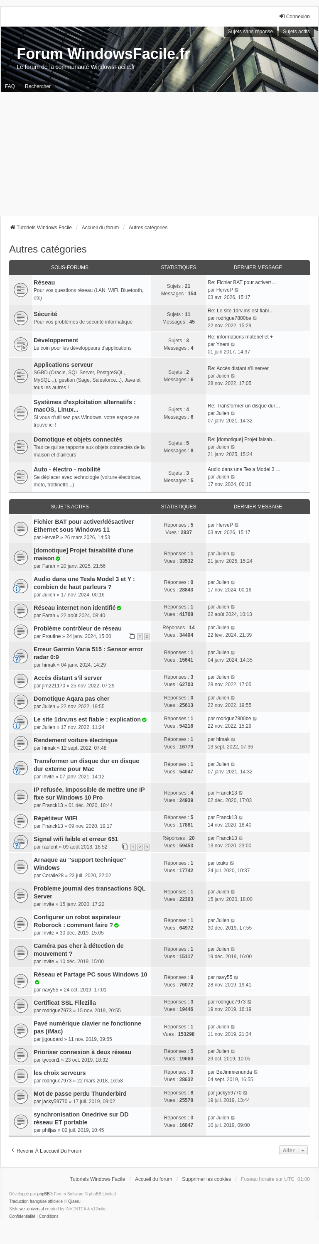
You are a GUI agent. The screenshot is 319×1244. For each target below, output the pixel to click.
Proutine (51, 636)
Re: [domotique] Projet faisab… (242, 439)
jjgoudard (52, 1039)
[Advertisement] (159, 154)
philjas (49, 1130)
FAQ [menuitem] (10, 86)
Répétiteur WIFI (56, 818)
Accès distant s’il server (68, 678)
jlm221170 (53, 686)
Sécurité (45, 314)
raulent (50, 847)
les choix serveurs (60, 1073)
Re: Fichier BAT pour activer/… (242, 282)
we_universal (32, 1209)
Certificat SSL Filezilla (65, 1002)
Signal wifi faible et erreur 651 (76, 839)
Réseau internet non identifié (75, 607)
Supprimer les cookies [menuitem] (206, 1179)
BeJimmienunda (234, 1072)
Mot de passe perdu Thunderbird (80, 1093)
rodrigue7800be (233, 318)
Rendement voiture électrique (76, 740)
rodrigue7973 (57, 1010)
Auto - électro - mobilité (67, 469)
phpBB (43, 1194)
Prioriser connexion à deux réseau (82, 1052)
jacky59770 (55, 1101)
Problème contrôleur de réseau (78, 628)
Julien (222, 376)
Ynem (222, 344)
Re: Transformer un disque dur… (244, 406)
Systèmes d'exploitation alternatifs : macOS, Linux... (85, 406)
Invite (48, 777)
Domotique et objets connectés (78, 439)
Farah (48, 566)
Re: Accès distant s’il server (238, 368)
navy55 (50, 990)
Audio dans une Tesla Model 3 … (244, 469)
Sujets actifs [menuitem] (296, 31)
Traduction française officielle (36, 1201)
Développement (56, 340)
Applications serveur (63, 364)
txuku (222, 863)
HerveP (224, 290)
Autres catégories (48, 249)
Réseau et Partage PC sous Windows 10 (90, 974)
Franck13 (52, 805)
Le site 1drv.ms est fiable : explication (87, 719)
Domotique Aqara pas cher (72, 698)
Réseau (44, 282)
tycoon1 (51, 1060)
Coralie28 (53, 875)
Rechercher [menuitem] (38, 86)
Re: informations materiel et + (240, 337)
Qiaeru (74, 1201)
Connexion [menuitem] (294, 16)
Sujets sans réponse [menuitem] (250, 31)
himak (49, 665)
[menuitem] (22, 1216)
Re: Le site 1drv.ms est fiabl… (241, 311)
